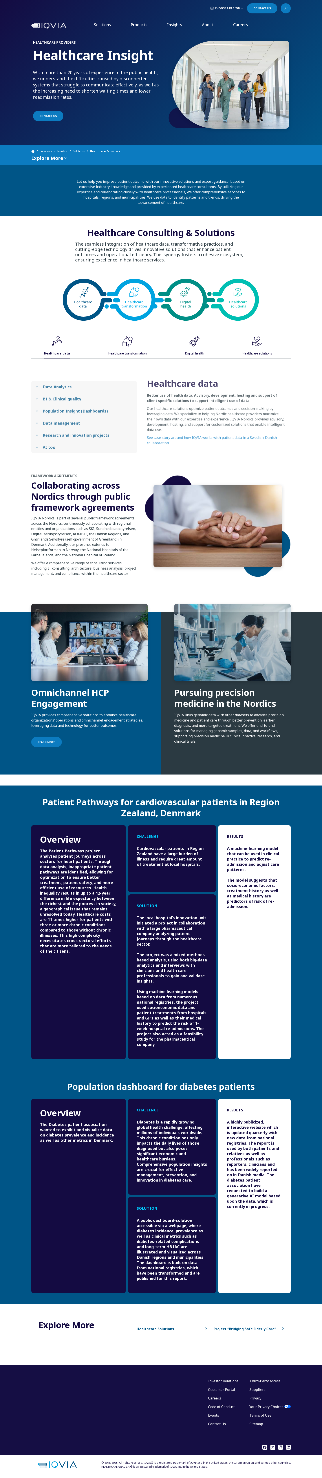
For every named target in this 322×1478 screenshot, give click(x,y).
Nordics (62, 151)
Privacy (255, 1398)
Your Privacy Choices (266, 1406)
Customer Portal (221, 1389)
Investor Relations (223, 1381)
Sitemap (256, 1423)
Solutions (102, 24)
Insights (174, 24)
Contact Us (217, 1423)
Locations (46, 151)
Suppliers (257, 1389)
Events (213, 1415)
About (207, 24)
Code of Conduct (221, 1406)
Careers (240, 24)
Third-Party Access (264, 1381)
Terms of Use (260, 1415)
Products (139, 24)
